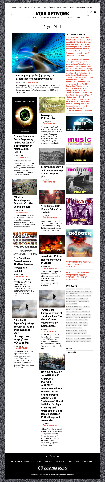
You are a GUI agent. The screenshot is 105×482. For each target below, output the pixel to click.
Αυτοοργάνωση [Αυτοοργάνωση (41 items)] (83, 322)
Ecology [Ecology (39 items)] (88, 296)
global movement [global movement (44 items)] (71, 301)
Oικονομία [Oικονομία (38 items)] (86, 306)
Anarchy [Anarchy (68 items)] (86, 289)
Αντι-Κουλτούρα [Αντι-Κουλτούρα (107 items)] (86, 317)
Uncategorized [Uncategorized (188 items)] (76, 314)
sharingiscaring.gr (60, 476)
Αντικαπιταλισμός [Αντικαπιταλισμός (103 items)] (71, 320)
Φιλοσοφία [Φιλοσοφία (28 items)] (69, 338)
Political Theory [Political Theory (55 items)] (77, 309)
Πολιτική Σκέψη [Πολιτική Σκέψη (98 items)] (85, 336)
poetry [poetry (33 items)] (68, 309)
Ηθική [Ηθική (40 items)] (80, 325)
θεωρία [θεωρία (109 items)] (89, 338)
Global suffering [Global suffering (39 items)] (71, 304)
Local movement (33, 82)
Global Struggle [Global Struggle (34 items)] (84, 301)
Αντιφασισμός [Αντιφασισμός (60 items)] (83, 320)
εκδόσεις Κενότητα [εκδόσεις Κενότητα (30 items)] (79, 338)
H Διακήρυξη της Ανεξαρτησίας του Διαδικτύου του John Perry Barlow (35, 77)
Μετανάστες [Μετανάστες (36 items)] (82, 330)
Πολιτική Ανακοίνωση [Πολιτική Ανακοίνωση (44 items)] (72, 336)
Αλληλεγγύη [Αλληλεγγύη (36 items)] (69, 317)
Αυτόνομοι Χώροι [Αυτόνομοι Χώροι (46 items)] (71, 325)
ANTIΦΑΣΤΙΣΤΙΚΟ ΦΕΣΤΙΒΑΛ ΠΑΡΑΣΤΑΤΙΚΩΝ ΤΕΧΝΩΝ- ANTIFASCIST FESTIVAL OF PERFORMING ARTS (77, 276)
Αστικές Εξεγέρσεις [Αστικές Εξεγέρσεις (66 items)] (72, 322)
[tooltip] (87, 12)
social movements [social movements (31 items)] (71, 312)
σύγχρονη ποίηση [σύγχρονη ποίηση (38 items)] (85, 341)
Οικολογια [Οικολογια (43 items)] (69, 333)
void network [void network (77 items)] (87, 314)
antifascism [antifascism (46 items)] (80, 296)
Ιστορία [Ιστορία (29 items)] (85, 325)
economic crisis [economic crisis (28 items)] (71, 298)
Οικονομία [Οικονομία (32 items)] (77, 333)
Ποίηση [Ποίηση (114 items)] (84, 333)
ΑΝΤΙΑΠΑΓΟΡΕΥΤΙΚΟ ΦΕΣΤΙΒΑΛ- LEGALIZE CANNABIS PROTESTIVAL (78, 264)
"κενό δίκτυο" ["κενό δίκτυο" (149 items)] (70, 289)
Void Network (34, 474)
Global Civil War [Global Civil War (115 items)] (83, 298)
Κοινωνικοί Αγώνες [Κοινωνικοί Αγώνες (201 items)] (72, 330)
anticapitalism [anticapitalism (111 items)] (70, 296)
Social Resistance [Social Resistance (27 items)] (84, 312)
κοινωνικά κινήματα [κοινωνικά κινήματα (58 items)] (72, 341)
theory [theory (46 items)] (68, 314)
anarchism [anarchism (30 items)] (79, 289)
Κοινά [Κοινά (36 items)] (79, 328)
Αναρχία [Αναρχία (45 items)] (77, 317)
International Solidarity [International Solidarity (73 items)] (74, 306)
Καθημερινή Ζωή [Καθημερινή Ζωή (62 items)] (71, 328)
